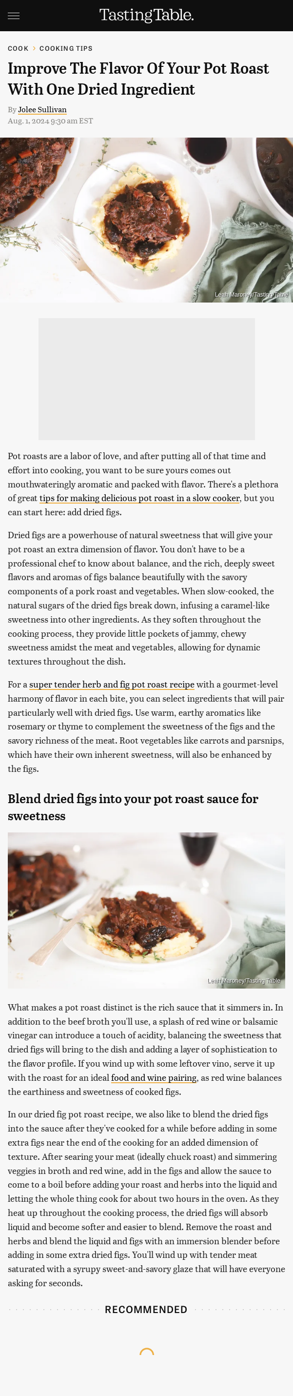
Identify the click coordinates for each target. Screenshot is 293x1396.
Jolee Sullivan (42, 109)
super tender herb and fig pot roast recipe (112, 684)
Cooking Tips (65, 48)
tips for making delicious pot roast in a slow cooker (139, 497)
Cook (18, 48)
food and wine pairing (153, 1077)
